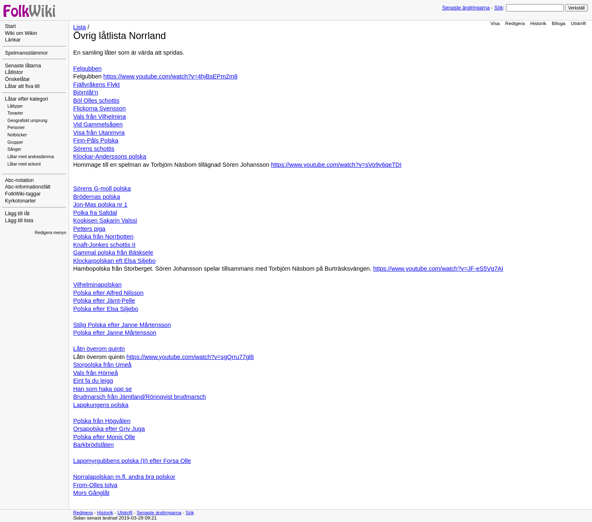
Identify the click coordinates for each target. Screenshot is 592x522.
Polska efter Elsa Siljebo (105, 309)
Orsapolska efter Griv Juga (109, 428)
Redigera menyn (50, 232)
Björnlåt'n (85, 92)
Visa (495, 23)
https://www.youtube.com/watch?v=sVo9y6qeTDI (336, 164)
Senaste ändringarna (466, 8)
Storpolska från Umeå (102, 364)
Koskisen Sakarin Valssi (105, 220)
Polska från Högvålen (101, 421)
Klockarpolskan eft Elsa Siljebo (114, 261)
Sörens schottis (93, 148)
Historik (538, 23)
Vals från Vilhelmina (99, 116)
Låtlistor (14, 72)
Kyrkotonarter (20, 201)
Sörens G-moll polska (102, 188)
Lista (79, 27)
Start (10, 26)
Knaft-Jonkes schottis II (104, 244)
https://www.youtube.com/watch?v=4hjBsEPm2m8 (170, 76)
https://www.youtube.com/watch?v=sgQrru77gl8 (190, 357)
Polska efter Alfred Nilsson (108, 293)
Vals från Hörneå (95, 373)
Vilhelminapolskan (97, 284)
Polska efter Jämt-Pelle (104, 300)
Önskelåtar (17, 79)
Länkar (13, 40)
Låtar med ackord (24, 164)
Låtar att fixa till (22, 86)
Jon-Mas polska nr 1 (100, 204)
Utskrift (578, 23)
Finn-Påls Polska (95, 140)
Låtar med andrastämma (30, 156)
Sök (498, 8)
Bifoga (558, 23)
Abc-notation (19, 180)
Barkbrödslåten (93, 445)
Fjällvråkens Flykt (96, 84)
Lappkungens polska (100, 405)
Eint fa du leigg (93, 380)
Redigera (515, 23)
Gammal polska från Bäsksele (113, 252)
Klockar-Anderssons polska (109, 156)
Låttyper (15, 106)
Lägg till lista (19, 220)
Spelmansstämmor (26, 53)
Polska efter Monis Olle (104, 437)
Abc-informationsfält (28, 187)
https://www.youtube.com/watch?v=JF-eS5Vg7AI (438, 268)
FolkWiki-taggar (23, 194)
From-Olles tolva (95, 485)
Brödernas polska (96, 196)
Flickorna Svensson (99, 108)
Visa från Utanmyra (99, 132)
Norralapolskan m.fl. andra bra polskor (124, 477)
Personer (16, 127)
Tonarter (15, 113)
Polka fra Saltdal (95, 212)
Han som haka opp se (102, 389)
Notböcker (17, 135)
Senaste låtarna (23, 66)
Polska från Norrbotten (103, 236)
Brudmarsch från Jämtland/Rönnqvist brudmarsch (139, 396)
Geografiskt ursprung (27, 120)
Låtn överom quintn (99, 348)
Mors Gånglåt (91, 493)
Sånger (14, 149)
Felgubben (87, 68)
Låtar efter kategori (26, 99)
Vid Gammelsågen (98, 124)
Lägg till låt (17, 213)
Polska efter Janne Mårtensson (114, 332)
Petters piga (89, 228)
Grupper (15, 142)
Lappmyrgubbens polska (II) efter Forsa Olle (132, 461)
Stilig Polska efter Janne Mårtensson (122, 325)
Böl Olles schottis (96, 100)
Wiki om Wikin (21, 33)
